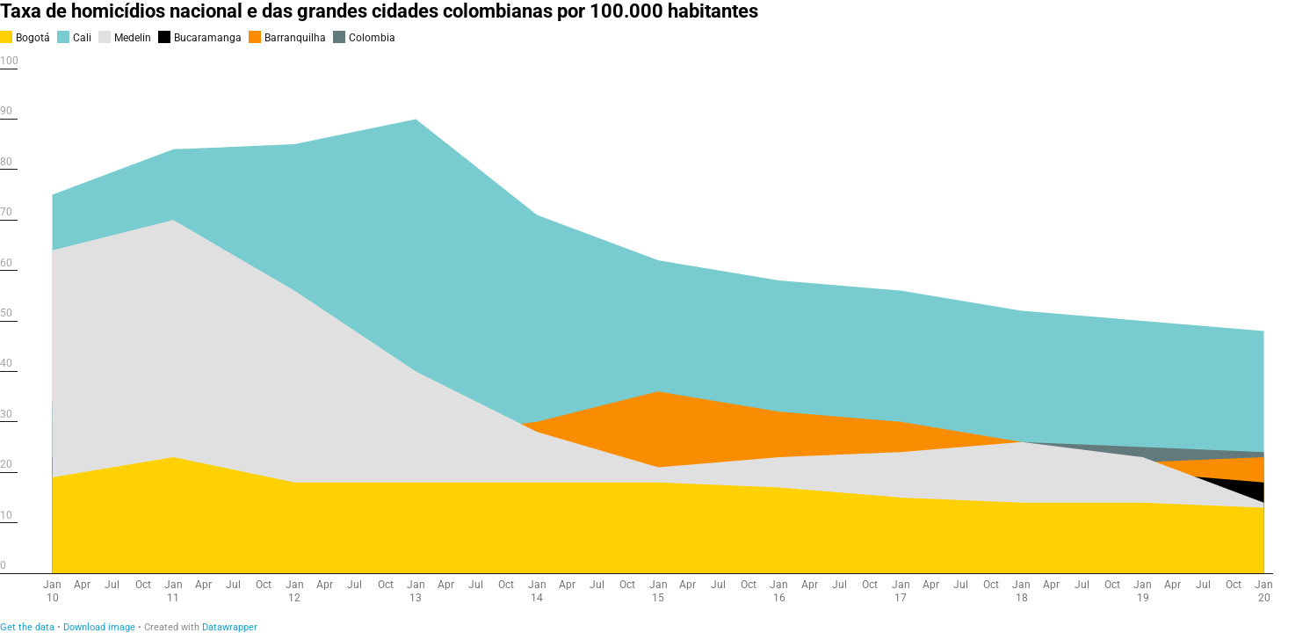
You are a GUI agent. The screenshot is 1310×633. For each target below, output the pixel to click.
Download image (99, 627)
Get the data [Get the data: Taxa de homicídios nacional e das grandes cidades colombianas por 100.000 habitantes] (27, 627)
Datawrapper (229, 627)
